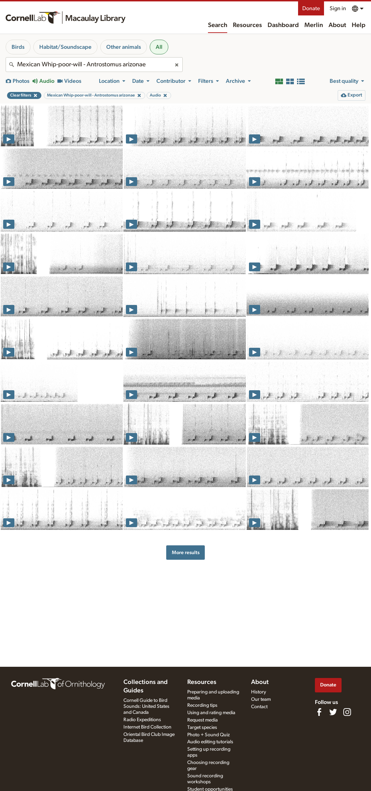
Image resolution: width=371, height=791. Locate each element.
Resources (247, 25)
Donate (311, 8)
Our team (261, 699)
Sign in (338, 8)
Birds (18, 47)
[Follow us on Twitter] (333, 712)
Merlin (313, 25)
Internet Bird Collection (147, 727)
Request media (202, 720)
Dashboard (283, 25)
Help (358, 25)
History (258, 692)
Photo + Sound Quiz (208, 734)
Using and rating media (211, 712)
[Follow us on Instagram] (347, 712)
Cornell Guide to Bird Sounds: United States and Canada (146, 706)
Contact (259, 706)
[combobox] (94, 65)
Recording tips (202, 705)
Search (217, 25)
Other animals (123, 47)
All (159, 47)
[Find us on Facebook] (319, 712)
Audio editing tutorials (210, 741)
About (337, 25)
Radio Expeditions (142, 719)
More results (186, 552)
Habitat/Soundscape (65, 47)
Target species (202, 727)
